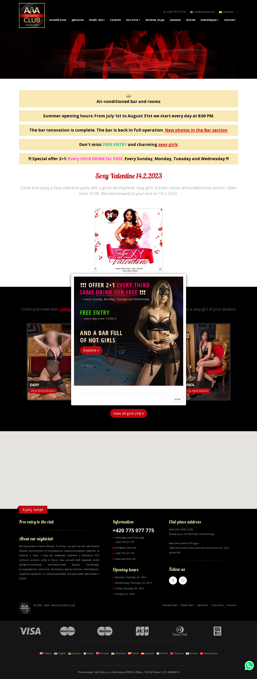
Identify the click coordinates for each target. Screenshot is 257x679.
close (177, 399)
